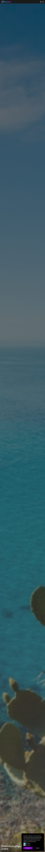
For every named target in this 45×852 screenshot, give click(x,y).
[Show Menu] (40, 2)
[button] (24, 843)
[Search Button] (43, 2)
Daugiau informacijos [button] (31, 841)
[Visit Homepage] (6, 2)
